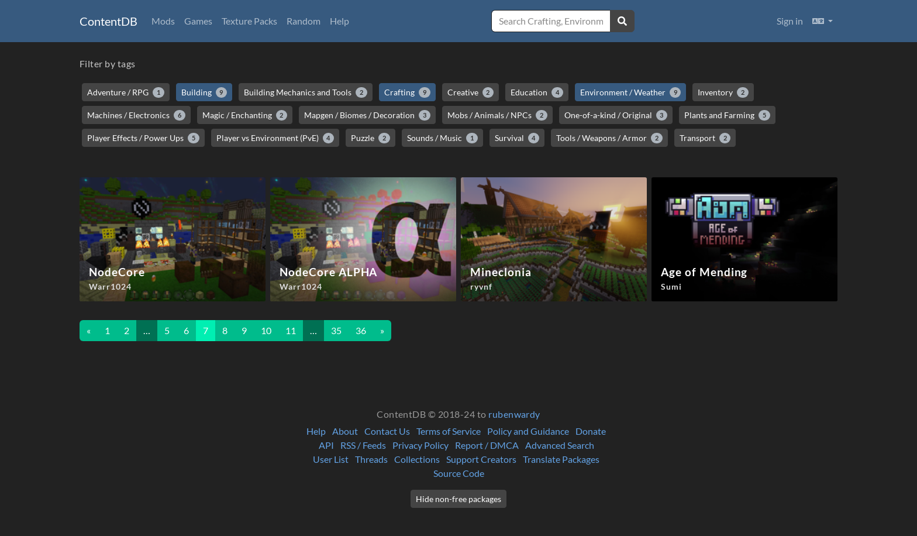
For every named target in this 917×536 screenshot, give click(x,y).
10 (266, 330)
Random (303, 20)
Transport (705, 138)
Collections (417, 459)
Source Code (458, 473)
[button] (822, 21)
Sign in (790, 20)
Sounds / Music (442, 138)
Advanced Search (559, 445)
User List (331, 459)
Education (537, 92)
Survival (517, 138)
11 (290, 330)
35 (336, 330)
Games (198, 20)
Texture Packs (249, 20)
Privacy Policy (420, 445)
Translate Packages (561, 459)
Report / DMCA (487, 445)
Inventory (723, 92)
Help (339, 20)
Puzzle (370, 138)
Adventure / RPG (125, 92)
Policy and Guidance (528, 431)
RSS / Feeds (363, 445)
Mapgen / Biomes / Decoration (367, 115)
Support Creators (481, 459)
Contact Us (387, 431)
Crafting (407, 92)
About (345, 431)
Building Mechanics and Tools (305, 92)
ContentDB (108, 21)
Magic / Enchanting (245, 115)
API (326, 445)
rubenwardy (514, 414)
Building (204, 92)
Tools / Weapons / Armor (609, 138)
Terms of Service (448, 431)
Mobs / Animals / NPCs (497, 115)
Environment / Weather (630, 92)
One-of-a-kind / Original (616, 115)
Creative (470, 92)
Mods (163, 20)
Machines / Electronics (136, 115)
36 (361, 330)
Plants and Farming (727, 115)
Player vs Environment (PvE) (275, 138)
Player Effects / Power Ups (143, 138)
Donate (590, 431)
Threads (371, 459)
